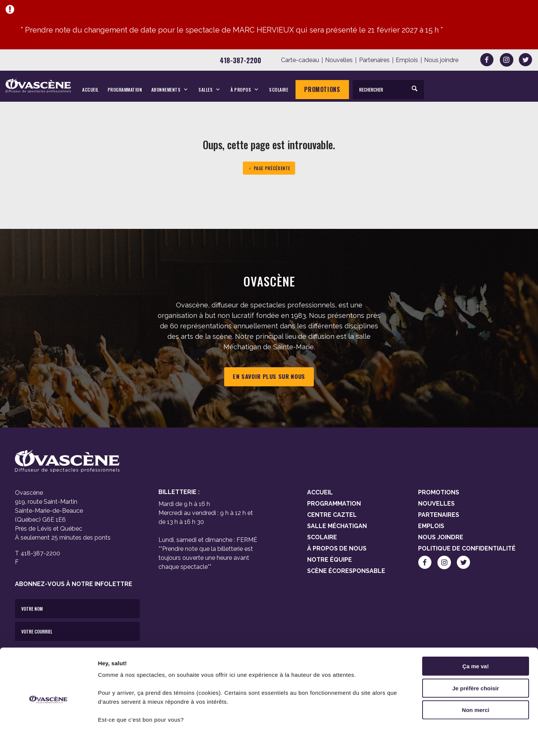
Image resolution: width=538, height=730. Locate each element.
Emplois (407, 60)
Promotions (322, 89)
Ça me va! (476, 622)
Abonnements (166, 89)
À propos (241, 89)
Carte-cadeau (300, 60)
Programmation (125, 89)
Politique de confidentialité (467, 548)
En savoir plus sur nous (269, 376)
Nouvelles (339, 60)
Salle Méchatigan (337, 526)
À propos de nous (337, 548)
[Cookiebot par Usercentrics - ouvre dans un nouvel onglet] (48, 715)
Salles (205, 89)
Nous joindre (441, 60)
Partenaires (374, 60)
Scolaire (278, 89)
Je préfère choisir (475, 644)
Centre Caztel (332, 514)
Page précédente (269, 168)
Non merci (475, 666)
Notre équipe (329, 559)
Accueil (90, 89)
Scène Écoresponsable (346, 570)
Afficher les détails (411, 715)
